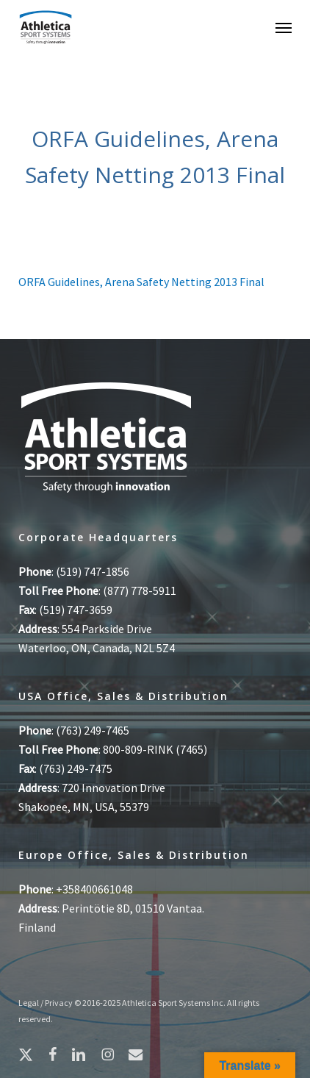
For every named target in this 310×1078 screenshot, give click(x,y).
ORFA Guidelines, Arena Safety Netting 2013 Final (141, 281)
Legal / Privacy (45, 1002)
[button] (283, 27)
